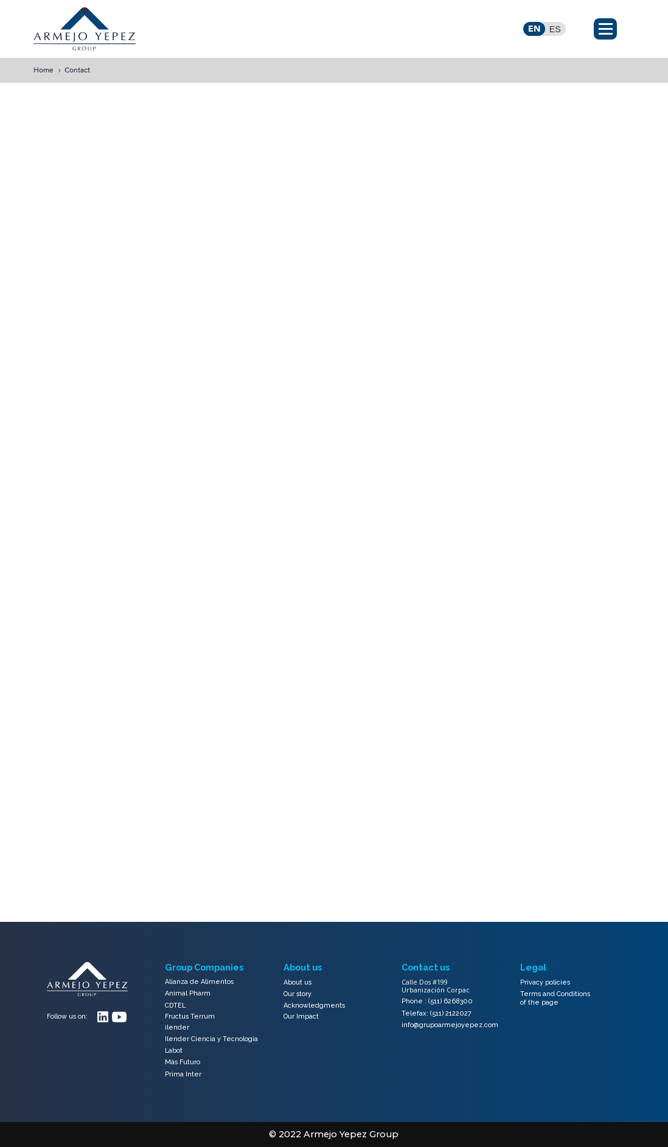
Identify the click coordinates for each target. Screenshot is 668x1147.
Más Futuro (182, 1062)
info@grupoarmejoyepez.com (450, 1025)
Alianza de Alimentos (199, 982)
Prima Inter (183, 1074)
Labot (174, 1051)
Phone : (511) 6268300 (437, 1001)
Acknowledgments (314, 1005)
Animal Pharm (187, 993)
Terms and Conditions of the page (555, 998)
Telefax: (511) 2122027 (436, 1013)
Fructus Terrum (190, 1016)
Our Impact (301, 1016)
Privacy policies (545, 982)
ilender (177, 1027)
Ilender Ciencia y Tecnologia (211, 1039)
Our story (297, 994)
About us (297, 982)
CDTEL (175, 1005)
